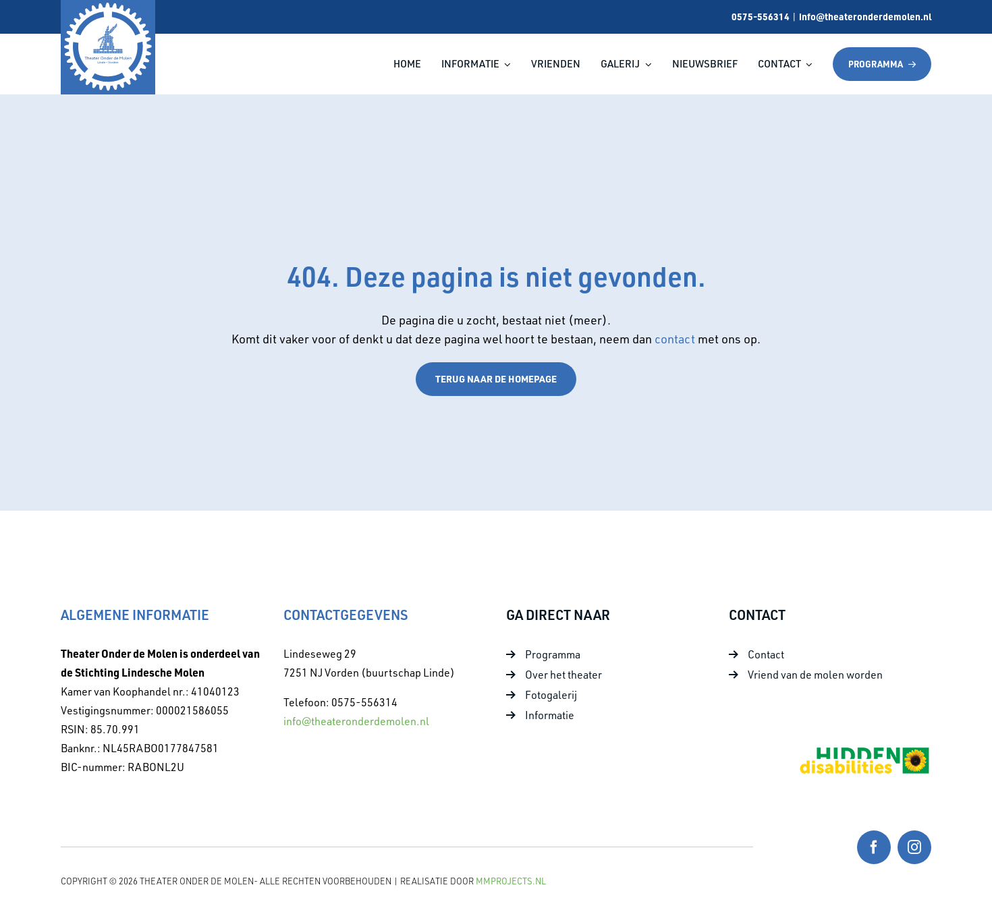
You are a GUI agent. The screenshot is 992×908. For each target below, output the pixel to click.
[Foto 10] (863, 750)
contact (676, 338)
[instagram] (914, 847)
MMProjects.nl (511, 881)
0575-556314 (761, 16)
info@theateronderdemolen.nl (865, 16)
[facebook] (874, 847)
